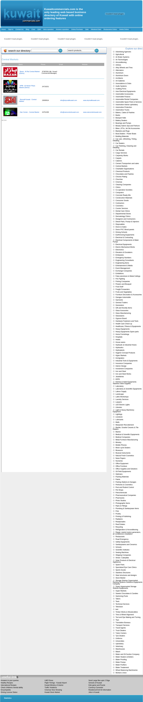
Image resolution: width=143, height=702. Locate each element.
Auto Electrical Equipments (125, 91)
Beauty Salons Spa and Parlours (128, 126)
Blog (27, 29)
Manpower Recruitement (125, 425)
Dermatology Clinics (123, 216)
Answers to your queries (10, 680)
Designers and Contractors (125, 219)
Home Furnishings (122, 334)
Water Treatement (122, 667)
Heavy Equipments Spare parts (127, 332)
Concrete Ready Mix (123, 195)
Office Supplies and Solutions (126, 469)
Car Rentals (120, 150)
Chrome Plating (121, 177)
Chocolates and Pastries (125, 174)
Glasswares (120, 316)
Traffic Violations (51, 688)
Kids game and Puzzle (97, 685)
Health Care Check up (124, 324)
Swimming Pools (122, 596)
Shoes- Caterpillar (122, 558)
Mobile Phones (121, 445)
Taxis (117, 601)
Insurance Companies (124, 363)
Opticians (119, 474)
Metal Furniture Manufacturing (127, 440)
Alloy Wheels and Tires (124, 68)
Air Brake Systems (122, 57)
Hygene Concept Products (125, 353)
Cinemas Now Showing (53, 690)
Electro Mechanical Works (125, 247)
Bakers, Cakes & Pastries (125, 113)
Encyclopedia (6, 690)
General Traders (122, 303)
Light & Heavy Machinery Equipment (123, 411)
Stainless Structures (123, 573)
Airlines (118, 65)
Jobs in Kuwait (94, 692)
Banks (118, 115)
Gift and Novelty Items (124, 308)
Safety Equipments (123, 542)
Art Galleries (120, 81)
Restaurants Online (110, 29)
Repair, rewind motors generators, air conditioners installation (127, 533)
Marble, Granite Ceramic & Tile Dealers (125, 428)
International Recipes (8, 685)
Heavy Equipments (123, 329)
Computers (120, 193)
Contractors (120, 203)
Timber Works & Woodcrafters (127, 612)
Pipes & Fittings (121, 506)
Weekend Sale (96, 29)
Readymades (120, 522)
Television (119, 607)
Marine (118, 432)
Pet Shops (119, 490)
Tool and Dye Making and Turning (128, 617)
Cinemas (119, 182)
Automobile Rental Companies (127, 99)
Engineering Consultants (125, 260)
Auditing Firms (121, 89)
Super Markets (121, 591)
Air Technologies (122, 60)
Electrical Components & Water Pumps (126, 241)
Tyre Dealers (120, 636)
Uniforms (119, 638)
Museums (119, 450)
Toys (117, 620)
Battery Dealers (121, 120)
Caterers (119, 161)
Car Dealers (120, 143)
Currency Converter (96, 688)
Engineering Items (122, 263)
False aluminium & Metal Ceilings (128, 276)
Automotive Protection (124, 107)
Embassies (120, 255)
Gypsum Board (121, 318)
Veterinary (119, 646)
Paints (118, 479)
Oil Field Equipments (123, 471)
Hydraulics (119, 347)
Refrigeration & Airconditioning (127, 530)
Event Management (123, 268)
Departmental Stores (123, 214)
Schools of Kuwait (95, 683)
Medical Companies (123, 437)
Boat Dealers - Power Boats (126, 134)
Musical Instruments (123, 453)
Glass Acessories (122, 310)
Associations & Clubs (123, 83)
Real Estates (120, 524)
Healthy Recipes (7, 683)
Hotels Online (124, 29)
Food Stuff (119, 287)
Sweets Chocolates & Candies (127, 593)
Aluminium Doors (122, 76)
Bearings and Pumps (123, 123)
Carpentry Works (122, 156)
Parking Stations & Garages (126, 482)
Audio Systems (121, 86)
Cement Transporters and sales (127, 163)
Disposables (120, 224)
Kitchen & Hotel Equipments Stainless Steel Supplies (124, 383)
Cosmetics (119, 206)
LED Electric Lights (123, 405)
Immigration (120, 358)
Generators (120, 305)
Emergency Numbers (123, 258)
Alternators (120, 70)
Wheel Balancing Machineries (127, 670)
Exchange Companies (124, 271)
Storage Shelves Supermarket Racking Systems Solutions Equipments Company (127, 582)
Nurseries (119, 461)
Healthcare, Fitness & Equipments (128, 326)
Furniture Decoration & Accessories (129, 295)
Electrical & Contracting (124, 237)
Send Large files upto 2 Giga (99, 680)
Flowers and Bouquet (123, 284)
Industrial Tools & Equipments (127, 361)
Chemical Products (123, 171)
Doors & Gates (121, 227)
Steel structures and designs (126, 575)
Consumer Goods (122, 200)
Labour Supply (121, 391)
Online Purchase (77, 29)
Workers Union (121, 673)
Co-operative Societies (124, 190)
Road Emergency (122, 539)
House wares (120, 342)
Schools (119, 547)
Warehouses (120, 649)
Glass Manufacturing (123, 313)
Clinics (118, 187)
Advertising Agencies (123, 52)
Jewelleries (120, 377)
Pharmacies (120, 498)
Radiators (119, 519)
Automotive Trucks (122, 110)
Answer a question (62, 29)
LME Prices (49, 680)
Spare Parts (120, 565)
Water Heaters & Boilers (124, 657)
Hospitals (119, 337)
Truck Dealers (121, 630)
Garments (119, 300)
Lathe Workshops (122, 397)
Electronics (120, 250)
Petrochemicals (121, 493)
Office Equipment (122, 464)
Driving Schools (121, 232)
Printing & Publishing (123, 516)
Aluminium (119, 73)
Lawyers (119, 402)
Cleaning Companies (123, 185)
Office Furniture (121, 466)
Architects (119, 78)
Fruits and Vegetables (124, 292)
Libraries (119, 407)
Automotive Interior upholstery (127, 105)
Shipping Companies (123, 555)
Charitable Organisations (125, 169)
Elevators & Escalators (124, 252)
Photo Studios (121, 501)
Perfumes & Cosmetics (124, 485)
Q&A (39, 29)
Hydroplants (120, 350)
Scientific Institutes (122, 550)
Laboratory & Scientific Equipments (129, 389)
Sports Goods (121, 570)
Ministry (118, 442)
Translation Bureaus (123, 623)
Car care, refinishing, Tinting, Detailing (125, 140)
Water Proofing (121, 660)
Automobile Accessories (124, 94)
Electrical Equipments (124, 244)
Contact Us (19, 29)
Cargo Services (121, 153)
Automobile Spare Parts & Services (129, 102)
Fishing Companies (123, 281)
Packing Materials (122, 477)
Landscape (120, 394)
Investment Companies (124, 369)
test (117, 609)
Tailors (118, 599)
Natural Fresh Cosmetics (125, 456)
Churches (119, 179)
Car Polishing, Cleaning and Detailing (124, 147)
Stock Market (120, 578)
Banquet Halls (121, 118)
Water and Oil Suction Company (127, 654)
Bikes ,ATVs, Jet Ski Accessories (128, 128)
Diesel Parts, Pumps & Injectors (127, 222)
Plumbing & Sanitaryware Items (127, 508)
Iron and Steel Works (123, 374)
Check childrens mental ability (12, 688)
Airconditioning (121, 62)
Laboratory (119, 386)
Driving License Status (9, 692)
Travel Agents (121, 628)
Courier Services (122, 208)
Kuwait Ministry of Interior (54, 685)
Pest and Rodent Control (125, 487)
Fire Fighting (120, 279)
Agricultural (120, 54)
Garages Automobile (123, 297)
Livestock (119, 417)
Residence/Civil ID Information (100, 690)
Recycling (119, 527)
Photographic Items (123, 503)
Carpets (118, 158)
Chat (33, 29)
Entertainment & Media (124, 266)
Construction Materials (124, 198)
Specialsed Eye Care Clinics (126, 567)
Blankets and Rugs (123, 131)
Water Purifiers (121, 665)
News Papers (120, 458)
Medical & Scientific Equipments (127, 434)
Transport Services (122, 625)
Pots (117, 511)
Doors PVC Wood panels (125, 230)
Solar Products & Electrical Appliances (124, 561)
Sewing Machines (122, 552)
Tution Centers (121, 633)
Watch (118, 652)
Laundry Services (122, 399)
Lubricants (119, 420)
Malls (117, 422)
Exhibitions (120, 273)
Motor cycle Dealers (123, 448)
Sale (86, 29)
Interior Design (121, 366)
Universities (120, 641)
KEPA (118, 379)
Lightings (119, 414)
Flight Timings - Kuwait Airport (56, 683)
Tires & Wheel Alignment (125, 615)
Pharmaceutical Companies (126, 495)
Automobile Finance (123, 97)
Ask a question (48, 29)
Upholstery (119, 644)
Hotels (118, 340)
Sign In (10, 29)
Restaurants (120, 537)
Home (4, 29)
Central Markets (121, 166)
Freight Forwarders (123, 289)
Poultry (118, 514)
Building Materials (122, 136)
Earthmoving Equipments (125, 235)
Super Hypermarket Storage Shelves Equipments (124, 587)
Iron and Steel (121, 371)
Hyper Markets (121, 355)
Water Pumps (121, 662)
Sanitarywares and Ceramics (126, 544)
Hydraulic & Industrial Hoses (126, 345)
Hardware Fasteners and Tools (127, 321)
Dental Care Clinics (123, 211)
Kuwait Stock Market (52, 692)
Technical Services (122, 604)
